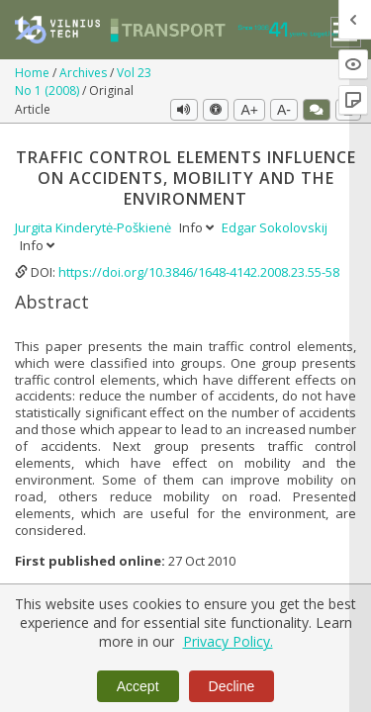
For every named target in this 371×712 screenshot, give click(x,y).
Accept (138, 686)
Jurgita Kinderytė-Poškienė (94, 227)
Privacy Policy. (228, 641)
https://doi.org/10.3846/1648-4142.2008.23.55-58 (198, 272)
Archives (84, 72)
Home (33, 72)
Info (198, 227)
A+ (249, 110)
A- (284, 110)
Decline (232, 686)
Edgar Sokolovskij (274, 227)
